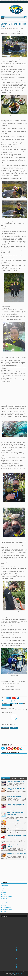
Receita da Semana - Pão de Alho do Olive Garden (16, 853)
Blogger (16, 974)
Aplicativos (4, 889)
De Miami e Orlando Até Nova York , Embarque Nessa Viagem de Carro (15, 813)
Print (9, 701)
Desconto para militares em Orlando (14, 796)
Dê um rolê (4, 898)
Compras (4, 892)
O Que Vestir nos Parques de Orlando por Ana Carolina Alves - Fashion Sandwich (15, 805)
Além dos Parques (6, 887)
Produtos (4, 911)
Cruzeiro (4, 894)
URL (14, 701)
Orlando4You (6, 971)
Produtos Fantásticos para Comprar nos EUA (15, 781)
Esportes (4, 900)
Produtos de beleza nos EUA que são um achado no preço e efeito (16, 789)
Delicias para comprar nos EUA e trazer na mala (16, 821)
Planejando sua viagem (7, 909)
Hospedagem (5, 902)
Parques (22, 703)
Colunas (4, 890)
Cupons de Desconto (7, 896)
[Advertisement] (10, 766)
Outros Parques (14, 703)
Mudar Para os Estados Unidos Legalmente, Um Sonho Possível (16, 845)
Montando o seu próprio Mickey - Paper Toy (15, 828)
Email (4, 701)
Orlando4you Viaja (6, 903)
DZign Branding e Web (17, 973)
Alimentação (5, 885)
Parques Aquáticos (7, 705)
